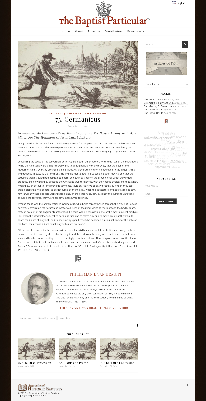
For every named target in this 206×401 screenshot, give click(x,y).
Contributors (114, 31)
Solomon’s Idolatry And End (158, 102)
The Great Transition (155, 99)
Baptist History (26, 318)
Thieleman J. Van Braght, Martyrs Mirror (78, 113)
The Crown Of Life (153, 109)
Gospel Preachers (46, 318)
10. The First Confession (34, 363)
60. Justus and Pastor (73, 363)
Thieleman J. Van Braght (96, 274)
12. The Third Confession (117, 363)
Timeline (94, 31)
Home (65, 31)
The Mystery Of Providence (158, 106)
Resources (134, 31)
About (78, 31)
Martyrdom (65, 318)
